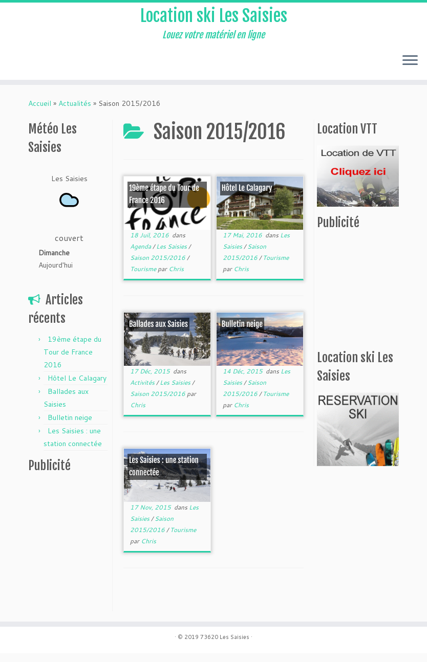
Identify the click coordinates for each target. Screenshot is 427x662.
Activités (143, 391)
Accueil (39, 112)
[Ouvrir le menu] (410, 70)
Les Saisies (172, 255)
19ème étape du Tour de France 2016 (72, 361)
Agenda (141, 255)
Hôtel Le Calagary (77, 387)
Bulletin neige (70, 426)
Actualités (74, 112)
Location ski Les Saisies (214, 20)
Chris (176, 277)
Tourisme (144, 277)
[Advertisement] (92, 553)
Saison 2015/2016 (158, 266)
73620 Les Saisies (224, 646)
